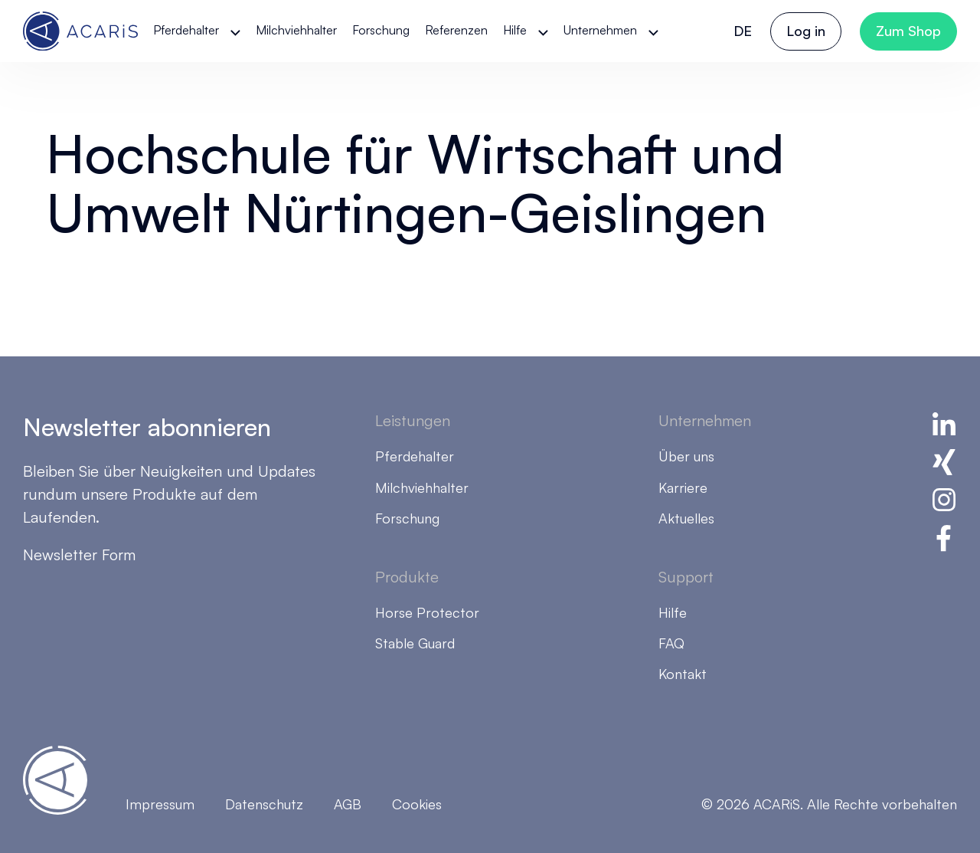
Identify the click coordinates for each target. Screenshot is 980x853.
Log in (805, 30)
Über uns (686, 456)
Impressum (160, 804)
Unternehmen (600, 30)
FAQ (671, 643)
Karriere (682, 487)
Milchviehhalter (296, 30)
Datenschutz (264, 804)
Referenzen (456, 30)
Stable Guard (415, 643)
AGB (347, 804)
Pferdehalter (186, 30)
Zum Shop (908, 30)
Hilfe (515, 30)
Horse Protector (427, 612)
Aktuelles (686, 518)
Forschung (381, 30)
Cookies (417, 804)
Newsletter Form (79, 554)
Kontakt (682, 673)
